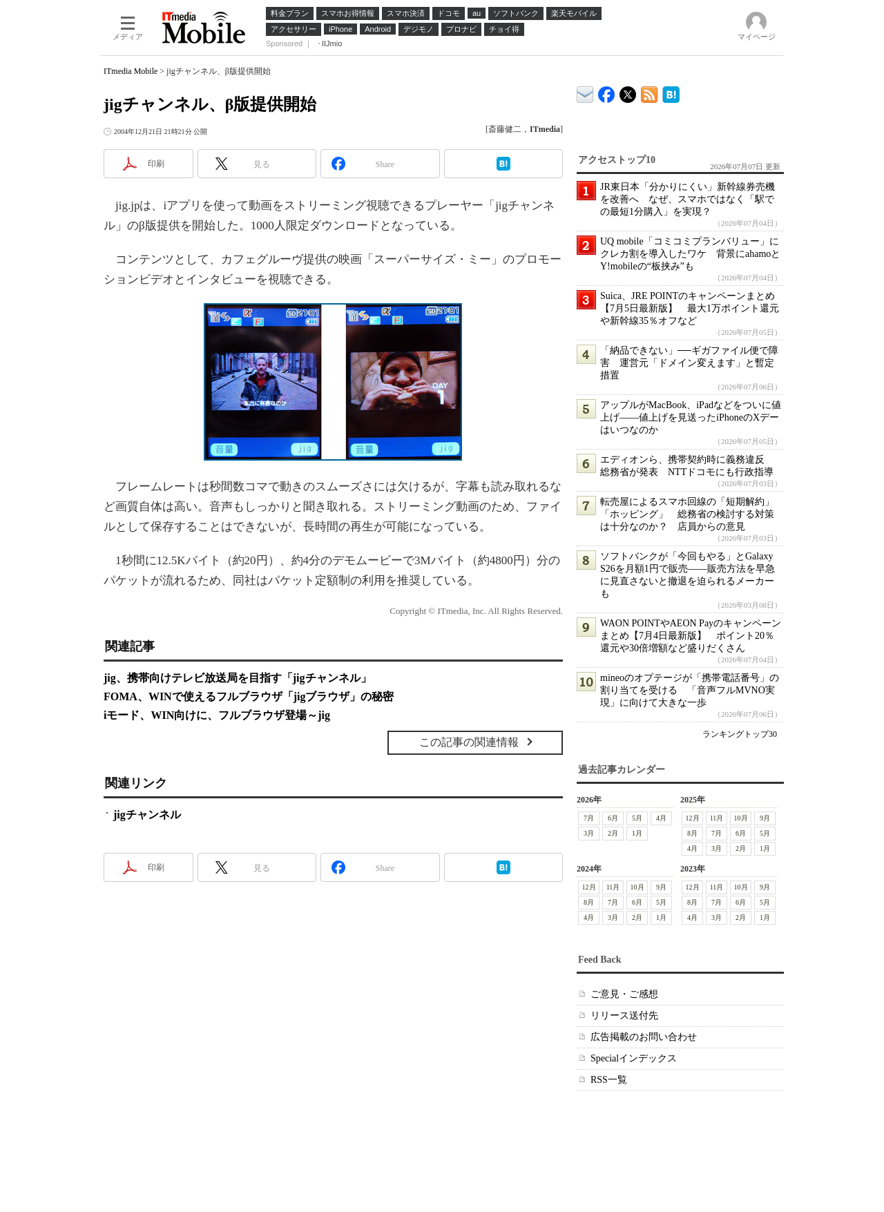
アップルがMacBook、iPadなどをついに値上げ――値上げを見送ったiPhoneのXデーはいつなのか (690, 417)
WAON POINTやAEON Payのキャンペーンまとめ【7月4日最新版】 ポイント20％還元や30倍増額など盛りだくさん (690, 635)
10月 (741, 818)
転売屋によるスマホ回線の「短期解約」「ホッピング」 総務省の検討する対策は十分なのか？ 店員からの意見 (687, 514)
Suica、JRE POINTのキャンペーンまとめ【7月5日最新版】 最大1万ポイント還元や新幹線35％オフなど (689, 308)
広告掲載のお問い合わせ (643, 1037)
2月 (613, 833)
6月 (613, 818)
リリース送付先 (624, 1015)
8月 (692, 833)
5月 (637, 818)
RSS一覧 (608, 1080)
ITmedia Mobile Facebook (606, 91)
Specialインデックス (633, 1058)
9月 (765, 818)
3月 (589, 833)
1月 (637, 833)
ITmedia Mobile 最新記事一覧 (649, 92)
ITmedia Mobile (130, 71)
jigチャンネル (147, 814)
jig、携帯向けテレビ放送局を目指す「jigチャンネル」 (238, 678)
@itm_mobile (628, 91)
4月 (661, 818)
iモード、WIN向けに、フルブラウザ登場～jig (217, 715)
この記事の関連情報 (469, 742)
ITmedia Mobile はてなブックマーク (671, 92)
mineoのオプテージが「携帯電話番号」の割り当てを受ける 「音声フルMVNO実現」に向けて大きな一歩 (689, 690)
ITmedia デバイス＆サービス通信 (585, 92)
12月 (693, 818)
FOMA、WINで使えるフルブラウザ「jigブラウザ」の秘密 (249, 696)
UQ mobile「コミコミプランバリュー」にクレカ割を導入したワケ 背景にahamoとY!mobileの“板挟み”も (690, 253)
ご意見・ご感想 (624, 994)
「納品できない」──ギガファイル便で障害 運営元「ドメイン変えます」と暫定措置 (689, 363)
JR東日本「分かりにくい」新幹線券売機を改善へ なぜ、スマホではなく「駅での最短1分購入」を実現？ (687, 199)
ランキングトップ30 (739, 734)
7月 (589, 818)
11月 (717, 818)
